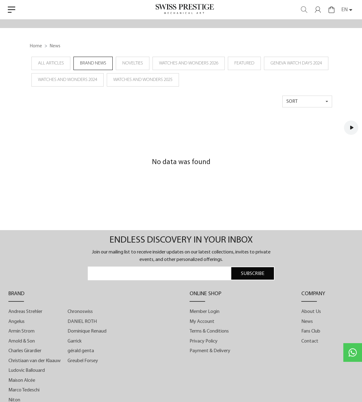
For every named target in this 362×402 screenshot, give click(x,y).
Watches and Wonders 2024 (67, 80)
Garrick (75, 341)
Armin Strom (21, 331)
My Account (202, 321)
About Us (311, 311)
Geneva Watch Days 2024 (296, 63)
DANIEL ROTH (82, 321)
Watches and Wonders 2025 (142, 80)
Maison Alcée (21, 380)
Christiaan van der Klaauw (34, 360)
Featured (244, 63)
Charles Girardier (24, 350)
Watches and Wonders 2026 (188, 63)
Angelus (16, 321)
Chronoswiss (80, 311)
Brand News (93, 63)
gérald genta (81, 350)
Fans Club (310, 331)
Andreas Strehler (25, 311)
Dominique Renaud (87, 331)
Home (36, 46)
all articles (51, 63)
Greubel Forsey (83, 360)
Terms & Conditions (209, 331)
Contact (309, 341)
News (307, 321)
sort (292, 101)
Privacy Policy (204, 341)
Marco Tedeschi (24, 390)
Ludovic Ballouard (26, 370)
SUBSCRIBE (252, 273)
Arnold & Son (21, 341)
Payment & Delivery (210, 350)
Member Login (204, 311)
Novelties (132, 63)
